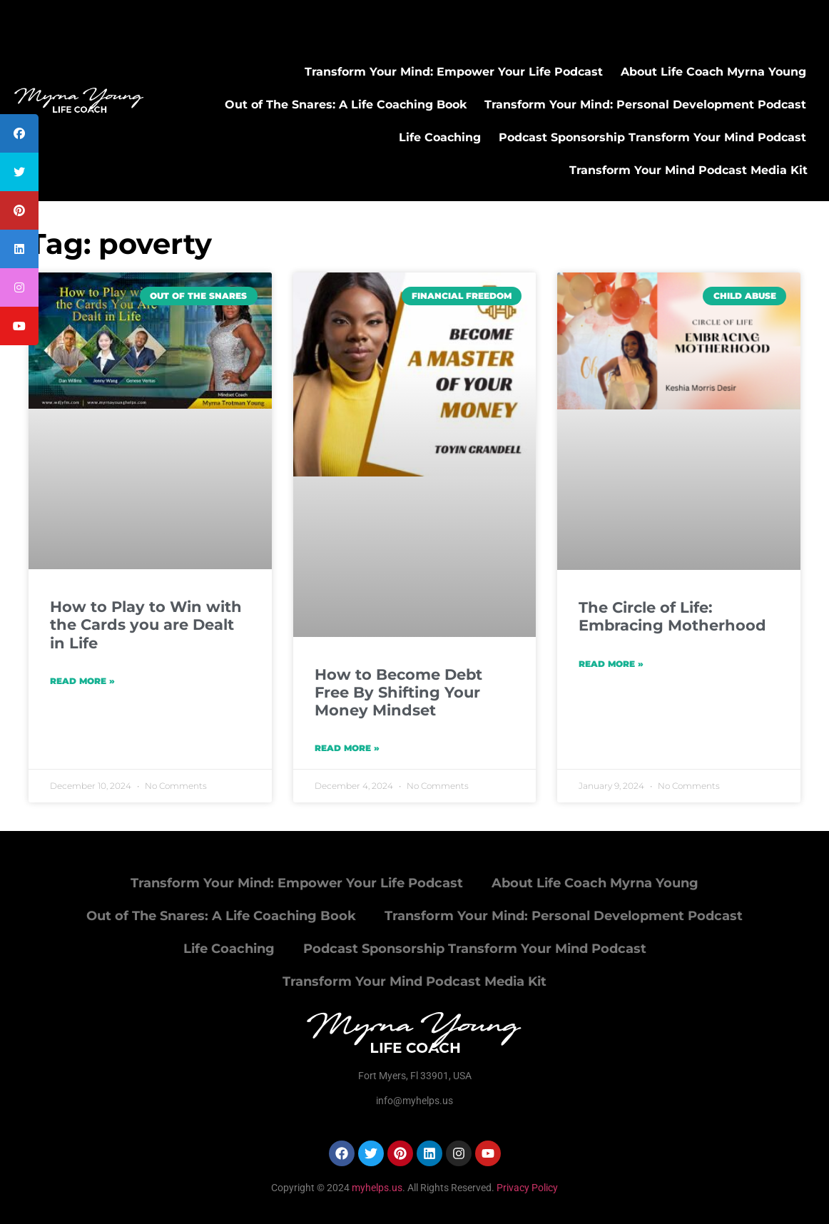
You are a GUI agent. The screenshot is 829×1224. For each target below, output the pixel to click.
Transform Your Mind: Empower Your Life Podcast (454, 71)
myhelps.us (376, 1187)
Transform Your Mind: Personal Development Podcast (645, 104)
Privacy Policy (527, 1187)
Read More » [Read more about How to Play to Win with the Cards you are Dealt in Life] (82, 680)
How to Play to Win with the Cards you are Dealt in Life (146, 624)
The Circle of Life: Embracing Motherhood (672, 616)
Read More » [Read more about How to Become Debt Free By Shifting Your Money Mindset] (347, 748)
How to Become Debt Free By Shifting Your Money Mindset (398, 692)
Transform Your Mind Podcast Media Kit (688, 170)
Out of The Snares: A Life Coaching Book (346, 104)
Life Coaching (440, 137)
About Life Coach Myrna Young (713, 71)
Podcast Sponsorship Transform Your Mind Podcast (652, 137)
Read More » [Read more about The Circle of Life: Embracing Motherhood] (611, 663)
